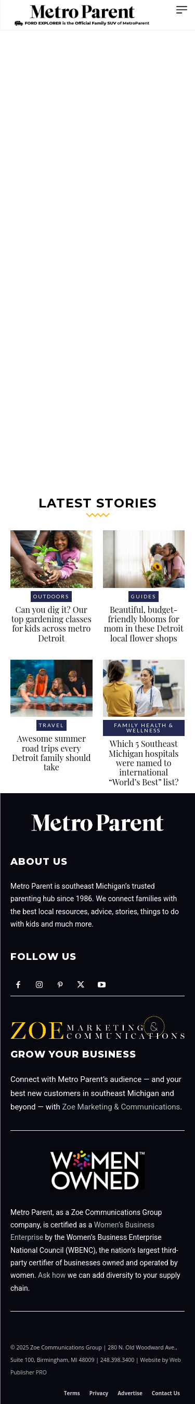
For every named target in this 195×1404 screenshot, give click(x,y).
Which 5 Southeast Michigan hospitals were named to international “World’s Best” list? (143, 762)
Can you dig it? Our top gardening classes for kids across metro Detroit (51, 624)
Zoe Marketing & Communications (121, 1107)
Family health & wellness (144, 727)
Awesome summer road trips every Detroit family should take (51, 752)
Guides (143, 596)
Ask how (52, 1275)
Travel (51, 725)
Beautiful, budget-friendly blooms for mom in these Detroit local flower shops (144, 624)
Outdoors (51, 596)
